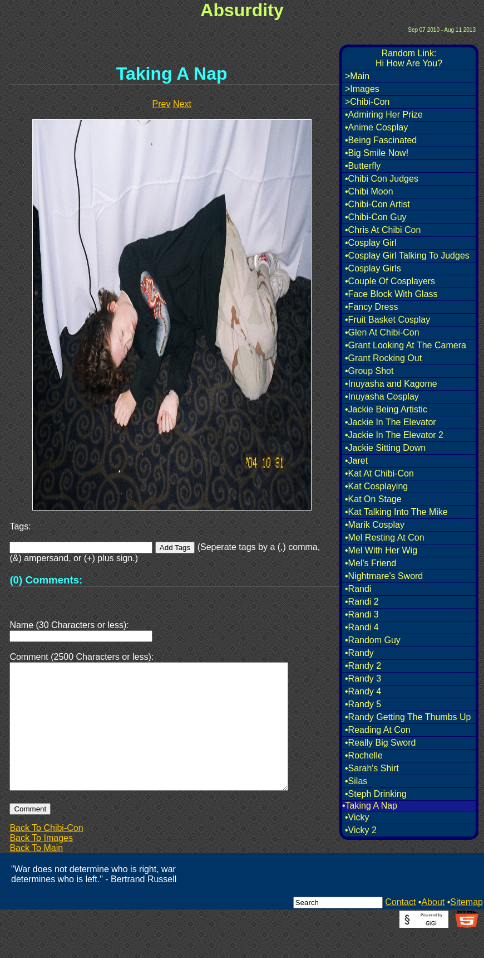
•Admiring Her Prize (384, 114)
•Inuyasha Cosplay (382, 396)
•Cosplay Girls (373, 268)
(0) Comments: (45, 580)
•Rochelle (364, 755)
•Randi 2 (362, 601)
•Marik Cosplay (374, 524)
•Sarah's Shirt (372, 768)
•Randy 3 (363, 678)
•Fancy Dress (371, 307)
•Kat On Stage (373, 499)
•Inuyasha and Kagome (391, 383)
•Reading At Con (378, 730)
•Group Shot (369, 371)
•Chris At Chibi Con (383, 230)
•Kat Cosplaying (376, 486)
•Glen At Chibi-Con (382, 332)
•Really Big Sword (380, 742)
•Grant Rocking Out (383, 358)
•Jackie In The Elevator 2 (394, 435)
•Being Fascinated (381, 140)
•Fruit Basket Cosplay (387, 319)
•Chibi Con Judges (381, 178)
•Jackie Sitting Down (385, 448)
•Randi (358, 589)
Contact (400, 928)
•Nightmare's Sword (384, 576)
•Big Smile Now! (376, 153)
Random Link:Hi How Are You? (409, 58)
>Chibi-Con (367, 101)
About (433, 928)
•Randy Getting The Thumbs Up (408, 717)
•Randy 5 (363, 704)
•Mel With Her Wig (381, 550)
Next (182, 104)
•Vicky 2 (361, 830)
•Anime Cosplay (376, 127)
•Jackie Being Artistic (386, 409)
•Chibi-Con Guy (376, 217)
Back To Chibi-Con (46, 854)
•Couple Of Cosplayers (390, 281)
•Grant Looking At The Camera (405, 345)
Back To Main (36, 874)
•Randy (359, 653)
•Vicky (357, 817)
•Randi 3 (362, 614)
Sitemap (466, 928)
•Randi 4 (362, 627)
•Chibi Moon (369, 191)
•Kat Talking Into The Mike (396, 512)
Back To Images (41, 864)
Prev (161, 104)
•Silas (356, 781)
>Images (362, 89)
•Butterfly (363, 166)
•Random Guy (373, 640)
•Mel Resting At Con (384, 537)
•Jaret (356, 460)
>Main (357, 76)
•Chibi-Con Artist (377, 204)
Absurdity (241, 10)
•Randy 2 (363, 665)
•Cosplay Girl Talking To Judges (407, 255)
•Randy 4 (363, 691)
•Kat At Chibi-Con (379, 473)
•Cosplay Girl (371, 242)
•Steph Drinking (376, 794)
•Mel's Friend (370, 563)
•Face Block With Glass (391, 294)
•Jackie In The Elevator (390, 422)
